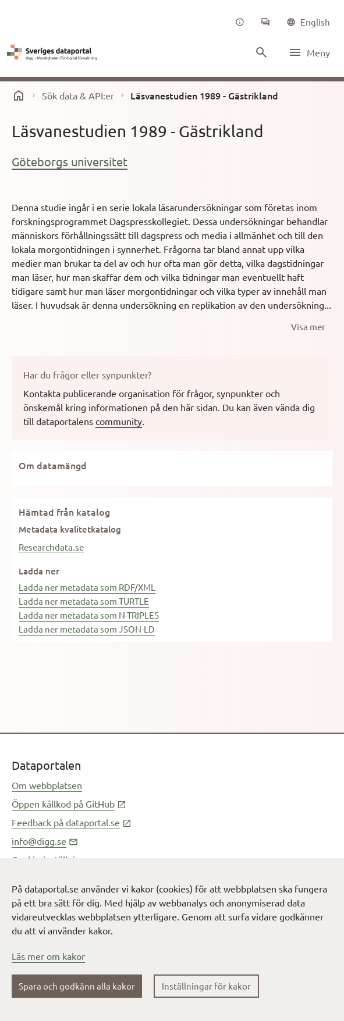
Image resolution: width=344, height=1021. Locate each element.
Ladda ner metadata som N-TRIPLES (89, 614)
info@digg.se (45, 841)
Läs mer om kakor (48, 956)
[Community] (265, 22)
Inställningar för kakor (206, 985)
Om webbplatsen (47, 785)
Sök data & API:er (78, 95)
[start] (19, 95)
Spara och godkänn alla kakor (77, 985)
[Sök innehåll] (261, 52)
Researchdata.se (51, 546)
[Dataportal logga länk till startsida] (53, 52)
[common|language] (308, 22)
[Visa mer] (308, 326)
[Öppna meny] (309, 52)
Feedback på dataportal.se (72, 822)
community (118, 421)
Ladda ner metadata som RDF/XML (87, 586)
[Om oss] (239, 22)
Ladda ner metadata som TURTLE (84, 600)
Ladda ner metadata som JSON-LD (87, 628)
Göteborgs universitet (69, 161)
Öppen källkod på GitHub (69, 803)
